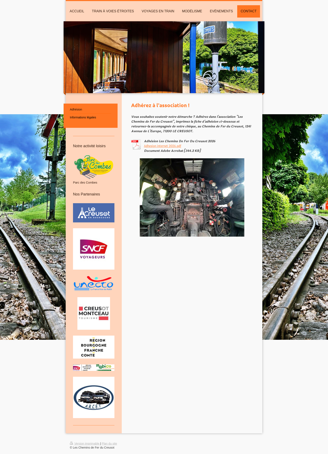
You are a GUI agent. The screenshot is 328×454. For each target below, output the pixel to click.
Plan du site (109, 443)
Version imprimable (85, 443)
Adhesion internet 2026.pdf (162, 146)
